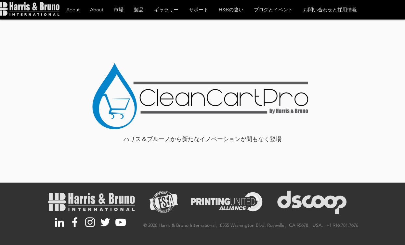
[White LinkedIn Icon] (59, 222)
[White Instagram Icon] (90, 222)
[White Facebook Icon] (74, 222)
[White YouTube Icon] (120, 222)
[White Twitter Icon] (105, 222)
